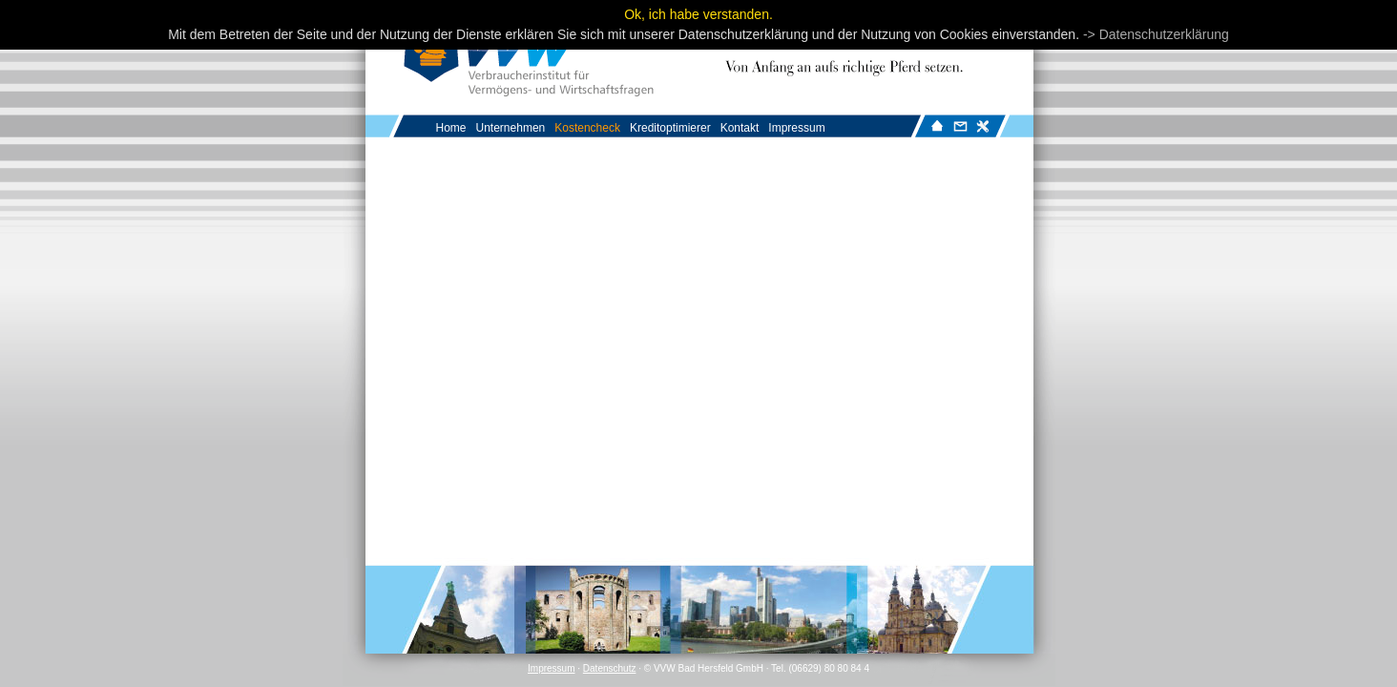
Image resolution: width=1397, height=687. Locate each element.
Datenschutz (609, 668)
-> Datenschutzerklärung (1156, 34)
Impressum (551, 668)
